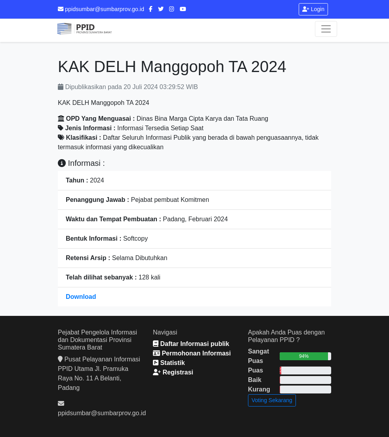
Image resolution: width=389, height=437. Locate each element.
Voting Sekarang (272, 400)
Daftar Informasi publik (191, 343)
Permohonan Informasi (192, 353)
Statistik (169, 362)
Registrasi (173, 372)
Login (313, 9)
